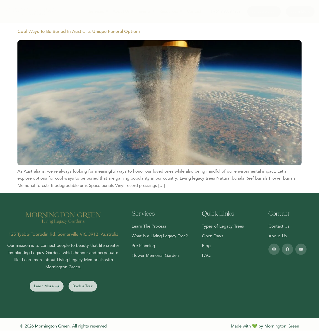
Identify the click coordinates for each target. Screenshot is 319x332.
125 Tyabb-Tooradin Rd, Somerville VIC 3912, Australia (63, 236)
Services (92, 11)
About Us (118, 11)
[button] (45, 288)
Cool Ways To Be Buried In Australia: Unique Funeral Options (79, 33)
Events (142, 11)
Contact (191, 11)
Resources (167, 11)
